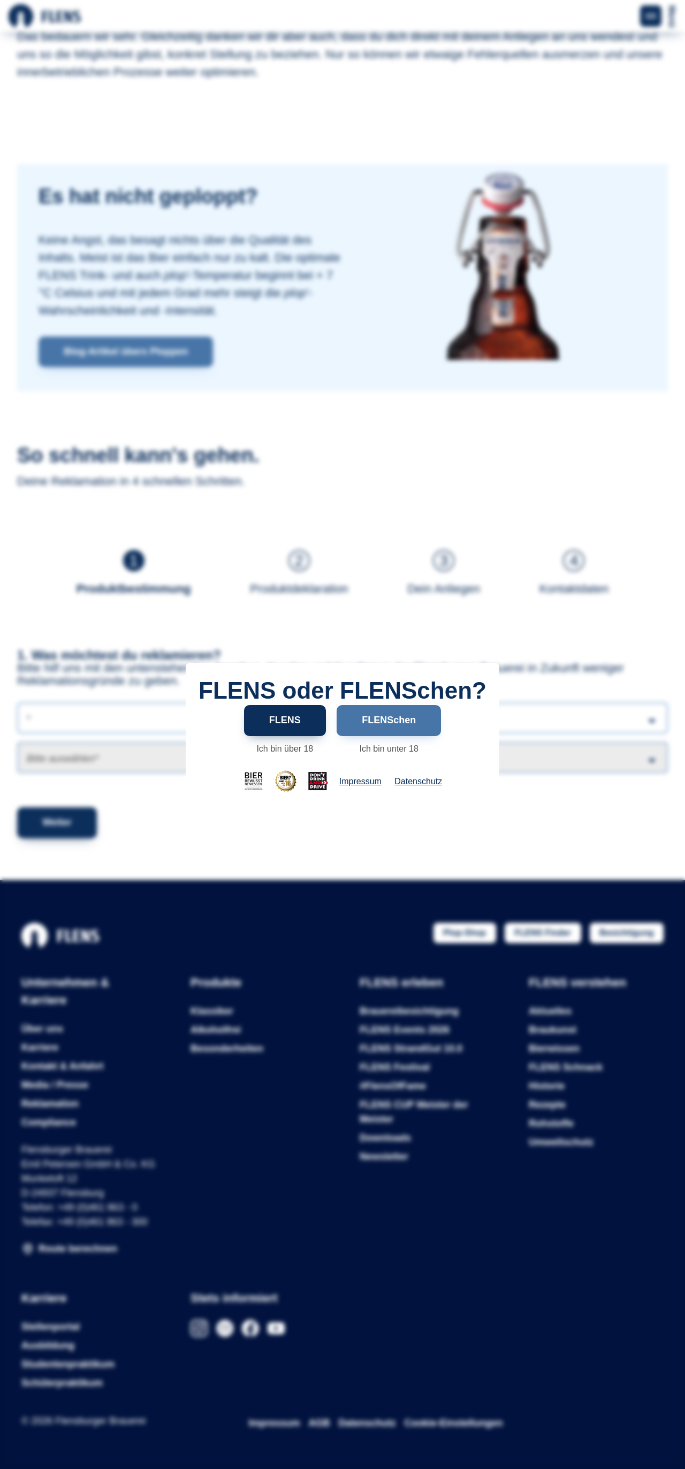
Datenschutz (418, 781)
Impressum (360, 781)
